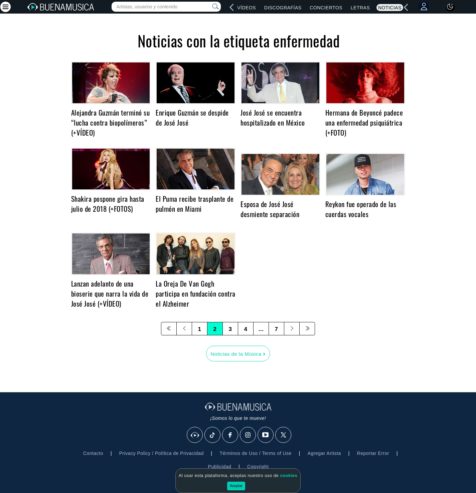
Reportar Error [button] (373, 453)
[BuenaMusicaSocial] (195, 435)
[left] (232, 7)
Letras (360, 7)
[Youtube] (266, 435)
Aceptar (236, 486)
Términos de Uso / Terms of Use (255, 453)
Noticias (390, 7)
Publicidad (219, 466)
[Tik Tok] (213, 435)
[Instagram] (248, 435)
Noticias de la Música (237, 353)
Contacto (93, 453)
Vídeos (246, 7)
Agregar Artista (324, 453)
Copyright (258, 466)
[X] (284, 435)
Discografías (283, 7)
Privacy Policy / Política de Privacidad (161, 453)
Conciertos (326, 7)
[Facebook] (230, 435)
